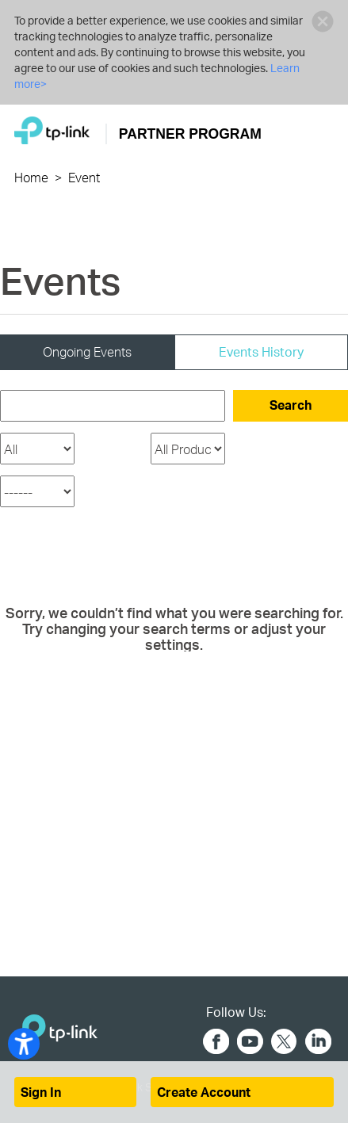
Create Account (203, 1091)
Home (31, 177)
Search (291, 404)
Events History (261, 351)
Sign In (41, 1091)
